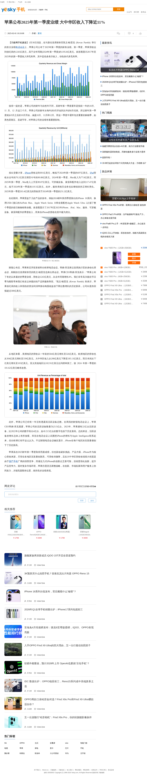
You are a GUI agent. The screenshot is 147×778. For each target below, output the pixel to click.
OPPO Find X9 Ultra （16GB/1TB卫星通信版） (119, 299)
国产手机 (13, 461)
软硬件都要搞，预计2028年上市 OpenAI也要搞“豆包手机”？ (56, 663)
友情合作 (94, 770)
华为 (67, 753)
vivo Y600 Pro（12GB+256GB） (118, 248)
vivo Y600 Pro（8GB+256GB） (118, 276)
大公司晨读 (54, 753)
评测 (134, 263)
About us (45, 770)
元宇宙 (83, 753)
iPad (92, 173)
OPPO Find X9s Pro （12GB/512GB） (119, 295)
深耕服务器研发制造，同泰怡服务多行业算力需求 (123, 152)
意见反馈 (111, 770)
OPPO (22, 743)
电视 (6, 748)
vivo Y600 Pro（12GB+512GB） (118, 272)
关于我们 (37, 770)
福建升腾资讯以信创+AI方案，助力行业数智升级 (123, 146)
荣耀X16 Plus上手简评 (123, 198)
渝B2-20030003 (49, 772)
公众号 (129, 9)
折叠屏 (52, 743)
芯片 (67, 748)
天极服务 (53, 770)
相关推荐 (9, 509)
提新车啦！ (107, 157)
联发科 (37, 753)
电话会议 (20, 47)
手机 (12, 10)
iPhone (28, 173)
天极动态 (61, 770)
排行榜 (136, 9)
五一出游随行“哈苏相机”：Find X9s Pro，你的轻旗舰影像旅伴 (58, 717)
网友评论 (9, 486)
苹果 (21, 748)
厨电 (36, 748)
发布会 (143, 9)
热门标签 (9, 736)
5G (5, 743)
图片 (134, 258)
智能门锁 (83, 743)
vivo (66, 743)
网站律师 (86, 770)
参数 (134, 254)
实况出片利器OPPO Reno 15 (124, 70)
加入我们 (70, 770)
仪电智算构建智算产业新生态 (124, 139)
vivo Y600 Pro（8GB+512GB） (118, 281)
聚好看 (7, 753)
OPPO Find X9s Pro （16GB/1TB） (119, 290)
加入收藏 (28, 2)
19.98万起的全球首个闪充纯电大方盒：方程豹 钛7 (124, 163)
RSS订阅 (103, 770)
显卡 (51, 748)
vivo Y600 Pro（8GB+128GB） (118, 267)
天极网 (2, 2)
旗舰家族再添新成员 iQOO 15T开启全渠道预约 (49, 555)
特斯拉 (22, 753)
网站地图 (78, 770)
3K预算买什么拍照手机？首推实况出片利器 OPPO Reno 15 (56, 573)
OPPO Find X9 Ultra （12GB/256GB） (119, 304)
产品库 (20, 2)
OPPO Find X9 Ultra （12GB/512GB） (119, 285)
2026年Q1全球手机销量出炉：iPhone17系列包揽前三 (53, 609)
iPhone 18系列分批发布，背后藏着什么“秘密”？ (50, 591)
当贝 (36, 743)
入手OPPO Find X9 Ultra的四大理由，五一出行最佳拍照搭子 (57, 645)
